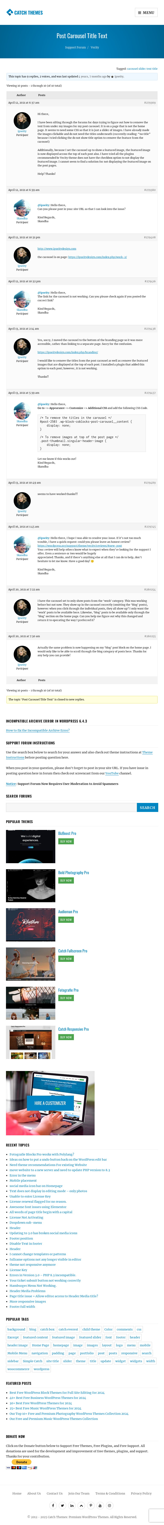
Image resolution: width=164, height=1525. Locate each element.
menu (131, 1345)
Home (17, 1493)
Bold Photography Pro (73, 872)
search (146, 1353)
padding (58, 1353)
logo (119, 1345)
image (78, 1345)
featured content (35, 1337)
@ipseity (43, 205)
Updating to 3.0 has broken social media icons (43, 1233)
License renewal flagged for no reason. (38, 1202)
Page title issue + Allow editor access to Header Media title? (54, 1296)
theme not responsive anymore (33, 1265)
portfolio (87, 1353)
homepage (61, 1345)
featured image (63, 1337)
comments (125, 1329)
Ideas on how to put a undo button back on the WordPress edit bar (58, 1159)
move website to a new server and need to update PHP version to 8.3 (60, 1170)
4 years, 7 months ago (93, 76)
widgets (136, 1361)
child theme (91, 1329)
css (139, 1329)
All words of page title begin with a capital (41, 1212)
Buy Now (66, 841)
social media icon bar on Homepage (36, 1186)
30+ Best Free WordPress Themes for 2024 (41, 1403)
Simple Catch (32, 1361)
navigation (40, 1353)
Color (108, 1329)
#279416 (150, 281)
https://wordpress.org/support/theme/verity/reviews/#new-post (80, 545)
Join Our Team (78, 1493)
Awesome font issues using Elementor (38, 1207)
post (101, 1353)
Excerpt (13, 1337)
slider (67, 1361)
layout (107, 1345)
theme (81, 1361)
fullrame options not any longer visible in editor (45, 1259)
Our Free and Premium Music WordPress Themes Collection (54, 1419)
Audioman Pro (68, 911)
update (106, 1361)
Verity (95, 47)
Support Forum (75, 47)
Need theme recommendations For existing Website (48, 1165)
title (93, 1361)
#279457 (150, 392)
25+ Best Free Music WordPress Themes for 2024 (45, 1408)
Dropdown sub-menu (26, 1223)
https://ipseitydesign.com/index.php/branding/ (68, 352)
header (135, 1337)
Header (15, 1228)
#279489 (150, 482)
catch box (47, 1329)
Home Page (40, 1345)
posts (113, 1353)
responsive (129, 1353)
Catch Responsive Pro (73, 1029)
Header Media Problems (27, 1291)
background (16, 1329)
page (72, 1353)
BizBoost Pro (67, 833)
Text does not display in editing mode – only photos (48, 1191)
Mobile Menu (17, 1353)
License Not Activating (26, 1217)
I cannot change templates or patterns (38, 1254)
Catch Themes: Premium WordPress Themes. (78, 1517)
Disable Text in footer (26, 1244)
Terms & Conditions (110, 1493)
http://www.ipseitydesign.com (57, 248)
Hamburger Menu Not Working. (33, 1286)
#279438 (150, 328)
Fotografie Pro (68, 990)
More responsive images (28, 1301)
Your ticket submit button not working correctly (45, 1280)
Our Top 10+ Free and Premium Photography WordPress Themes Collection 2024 (69, 1414)
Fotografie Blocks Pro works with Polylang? (42, 1154)
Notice (11, 784)
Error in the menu (23, 1175)
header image (17, 1345)
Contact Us (55, 1493)
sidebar (13, 1361)
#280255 (150, 636)
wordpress (41, 1369)
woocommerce (18, 1369)
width (150, 1361)
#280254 (150, 589)
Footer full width (22, 1307)
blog (32, 1329)
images (92, 1345)
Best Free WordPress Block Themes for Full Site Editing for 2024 (57, 1393)
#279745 (150, 526)
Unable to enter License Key (30, 1196)
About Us (34, 1493)
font (108, 1337)
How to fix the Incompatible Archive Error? (38, 730)
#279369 (150, 102)
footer (121, 1337)
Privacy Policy (141, 1493)
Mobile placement (23, 1181)
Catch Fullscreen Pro (72, 950)
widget (120, 1361)
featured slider (90, 1337)
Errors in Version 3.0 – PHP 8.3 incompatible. (43, 1275)
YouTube (112, 773)
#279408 (150, 237)
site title (52, 1361)
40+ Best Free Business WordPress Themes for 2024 (48, 1398)
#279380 (150, 190)
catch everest (68, 1329)
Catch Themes (28, 12)
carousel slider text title (142, 68)
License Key (18, 1270)
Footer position (21, 1238)
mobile (145, 1345)
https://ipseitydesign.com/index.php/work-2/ (97, 257)
